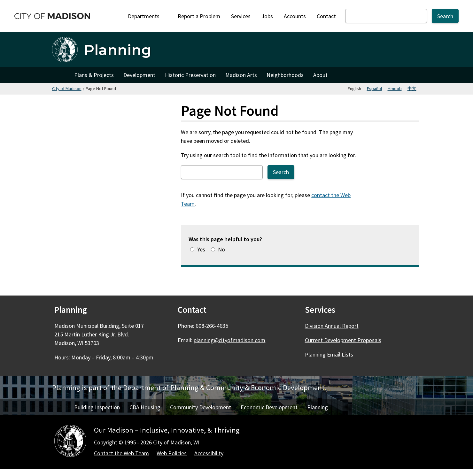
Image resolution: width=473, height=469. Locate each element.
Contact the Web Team (121, 453)
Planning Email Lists (329, 354)
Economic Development (269, 407)
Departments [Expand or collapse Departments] (147, 16)
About (320, 75)
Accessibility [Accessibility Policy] (208, 453)
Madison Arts (241, 75)
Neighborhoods (285, 75)
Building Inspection (97, 407)
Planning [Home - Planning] (117, 49)
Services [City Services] (241, 16)
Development (139, 75)
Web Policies (172, 453)
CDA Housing (144, 407)
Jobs (267, 16)
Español (374, 88)
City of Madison (66, 88)
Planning (317, 407)
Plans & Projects (94, 75)
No (221, 249)
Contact (326, 16)
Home (60, 75)
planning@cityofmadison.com (229, 340)
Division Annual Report (332, 325)
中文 (411, 88)
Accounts (295, 16)
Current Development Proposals (343, 340)
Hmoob (395, 88)
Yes (201, 249)
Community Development (200, 407)
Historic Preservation (190, 75)
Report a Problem (199, 16)
